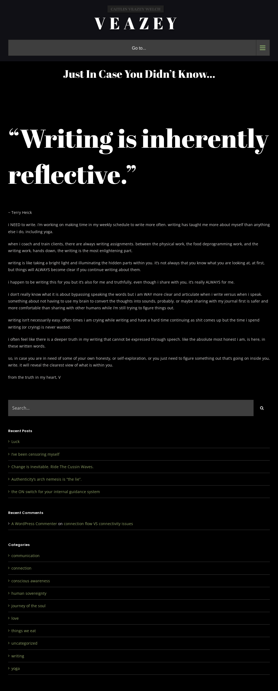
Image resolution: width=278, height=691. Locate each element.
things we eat (23, 630)
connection (21, 568)
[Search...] (131, 408)
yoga (15, 668)
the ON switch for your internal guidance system (55, 491)
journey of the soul (28, 605)
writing (17, 655)
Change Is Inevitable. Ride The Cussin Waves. (52, 466)
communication (25, 555)
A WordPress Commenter (34, 523)
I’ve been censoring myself (35, 454)
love (15, 618)
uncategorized (24, 643)
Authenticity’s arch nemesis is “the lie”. (46, 479)
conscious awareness (30, 580)
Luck (15, 441)
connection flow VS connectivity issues (98, 523)
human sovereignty (28, 593)
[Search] (262, 408)
